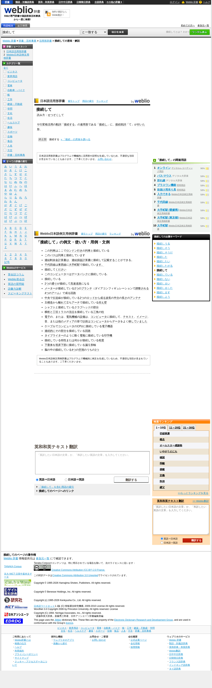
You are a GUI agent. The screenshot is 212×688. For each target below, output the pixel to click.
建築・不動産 (14, 104)
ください (60, 269)
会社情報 (135, 643)
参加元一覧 (203, 25)
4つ (47, 293)
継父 (162, 487)
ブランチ (86, 288)
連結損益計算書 (81, 260)
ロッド (91, 297)
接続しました (165, 288)
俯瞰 (162, 469)
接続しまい (163, 283)
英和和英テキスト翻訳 (56, 446)
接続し (103, 124)
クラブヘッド (82, 307)
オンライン (164, 167)
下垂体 (49, 344)
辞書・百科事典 (27, 40)
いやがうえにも (168, 451)
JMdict (57, 620)
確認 (162, 457)
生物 (9, 136)
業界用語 (12, 76)
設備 (82, 316)
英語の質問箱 (16, 283)
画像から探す (60, 643)
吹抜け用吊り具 (166, 189)
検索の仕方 (20, 643)
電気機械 (71, 316)
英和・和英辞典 (46, 2)
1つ (97, 349)
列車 (52, 250)
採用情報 (135, 647)
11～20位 (175, 427)
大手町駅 (74, 264)
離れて (62, 302)
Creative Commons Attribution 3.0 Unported (75, 575)
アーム (56, 293)
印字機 (108, 335)
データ (116, 321)
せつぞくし (54, 114)
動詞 (58, 124)
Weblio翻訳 (175, 650)
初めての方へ (188, 25)
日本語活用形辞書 (52, 101)
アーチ (76, 302)
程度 (101, 340)
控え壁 (103, 302)
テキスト (128, 316)
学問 (9, 108)
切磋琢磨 (165, 433)
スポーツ (12, 131)
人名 (9, 145)
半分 (116, 297)
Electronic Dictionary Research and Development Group (143, 620)
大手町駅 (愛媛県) (168, 209)
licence (69, 623)
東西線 (62, 264)
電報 (82, 335)
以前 (85, 321)
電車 (9, 85)
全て (5, 68)
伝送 (55, 297)
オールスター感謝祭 (171, 445)
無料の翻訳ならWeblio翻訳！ (59, 13)
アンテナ (135, 297)
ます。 (100, 264)
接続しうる (163, 243)
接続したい (163, 261)
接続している (165, 274)
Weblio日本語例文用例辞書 (59, 233)
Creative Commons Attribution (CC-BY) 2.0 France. (78, 570)
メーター (50, 288)
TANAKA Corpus (12, 566)
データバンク (80, 274)
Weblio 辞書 (192, 2)
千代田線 (50, 264)
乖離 (162, 463)
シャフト (50, 307)
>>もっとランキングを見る (193, 493)
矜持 (162, 481)
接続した (162, 256)
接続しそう (163, 248)
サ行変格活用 (45, 124)
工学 (9, 99)
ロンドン (71, 250)
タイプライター (54, 335)
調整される (142, 288)
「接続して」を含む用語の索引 (56, 486)
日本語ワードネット (44, 606)
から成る (100, 297)
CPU (80, 326)
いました (142, 321)
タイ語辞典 (175, 668)
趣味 (9, 127)
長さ (124, 297)
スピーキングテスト (20, 293)
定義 (162, 475)
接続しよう (163, 296)
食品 (9, 141)
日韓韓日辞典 (83, 2)
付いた (141, 124)
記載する (109, 260)
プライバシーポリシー (26, 654)
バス (52, 255)
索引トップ (74, 101)
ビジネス (12, 71)
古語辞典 (99, 2)
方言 (9, 150)
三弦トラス (59, 311)
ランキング (102, 101)
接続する (69, 124)
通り (54, 283)
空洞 (81, 349)
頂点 (71, 311)
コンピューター (59, 274)
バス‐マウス (164, 175)
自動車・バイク (16, 90)
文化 (9, 113)
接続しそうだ (165, 252)
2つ (47, 283)
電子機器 (107, 326)
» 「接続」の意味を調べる (76, 139)
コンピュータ (99, 316)
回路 (73, 293)
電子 (47, 316)
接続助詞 (120, 124)
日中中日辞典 (65, 2)
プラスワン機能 (166, 185)
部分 (96, 307)
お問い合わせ (105, 159)
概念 (162, 439)
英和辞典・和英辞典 (179, 647)
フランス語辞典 (177, 661)
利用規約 (19, 650)
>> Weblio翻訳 (200, 501)
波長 (108, 297)
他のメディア (66, 321)
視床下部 (60, 344)
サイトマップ (22, 658)
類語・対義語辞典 (24, 2)
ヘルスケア (13, 122)
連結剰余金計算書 (55, 260)
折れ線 (161, 180)
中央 (47, 297)
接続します (163, 292)
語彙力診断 (14, 288)
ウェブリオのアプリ (63, 640)
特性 (63, 340)
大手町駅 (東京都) (168, 217)
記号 (7, 262)
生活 (9, 117)
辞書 (7, 2)
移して (132, 321)
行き (79, 250)
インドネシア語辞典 (179, 665)
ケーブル (50, 326)
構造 (50, 302)
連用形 (84, 124)
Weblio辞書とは (23, 640)
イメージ (142, 316)
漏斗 (88, 344)
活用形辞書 (45, 40)
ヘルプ (206, 2)
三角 (96, 311)
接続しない (163, 279)
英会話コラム (16, 274)
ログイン (175, 2)
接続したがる (165, 265)
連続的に (50, 330)
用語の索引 (88, 101)
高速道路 (75, 283)
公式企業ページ (139, 640)
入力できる (164, 194)
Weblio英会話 (16, 279)
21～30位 (189, 427)
